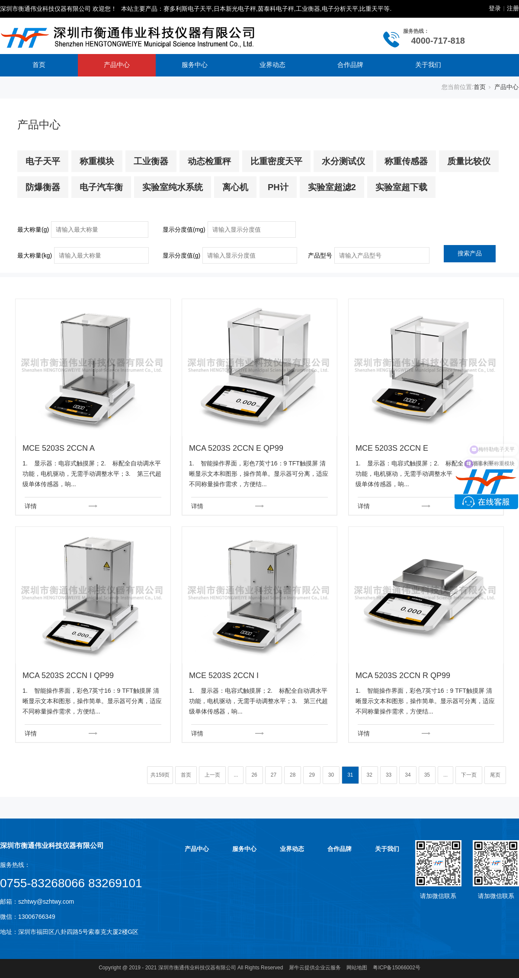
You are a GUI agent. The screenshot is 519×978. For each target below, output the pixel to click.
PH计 (278, 187)
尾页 (495, 775)
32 (369, 775)
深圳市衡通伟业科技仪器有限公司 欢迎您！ (58, 8)
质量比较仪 (468, 161)
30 (331, 775)
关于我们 (428, 64)
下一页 (469, 775)
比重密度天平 (276, 161)
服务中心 (195, 64)
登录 (495, 8)
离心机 (235, 187)
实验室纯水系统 (172, 187)
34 (407, 775)
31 (350, 775)
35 (427, 775)
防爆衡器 (43, 187)
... (236, 775)
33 (388, 775)
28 (292, 775)
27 (273, 775)
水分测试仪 (343, 161)
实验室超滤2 (332, 187)
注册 (513, 8)
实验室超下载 (401, 187)
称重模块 (97, 161)
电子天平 (43, 161)
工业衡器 (151, 161)
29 (311, 775)
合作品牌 (350, 64)
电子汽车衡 (101, 187)
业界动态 (272, 64)
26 (254, 775)
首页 (38, 64)
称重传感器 (406, 161)
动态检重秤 (209, 161)
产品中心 (117, 64)
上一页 (212, 775)
